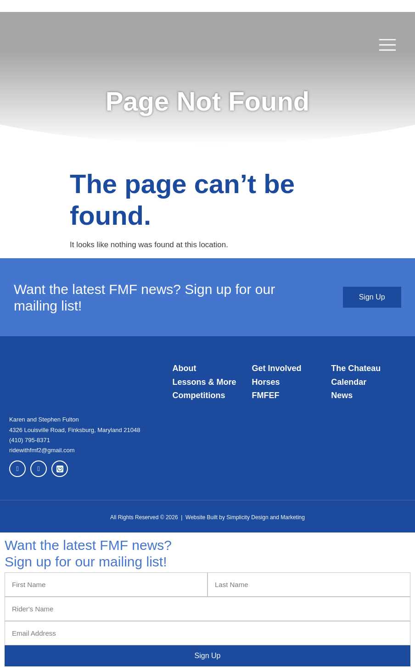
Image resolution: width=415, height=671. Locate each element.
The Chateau (356, 368)
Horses (266, 382)
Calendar (348, 382)
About (184, 368)
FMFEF (265, 395)
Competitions (199, 395)
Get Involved (276, 368)
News (342, 395)
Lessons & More (204, 382)
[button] (387, 45)
